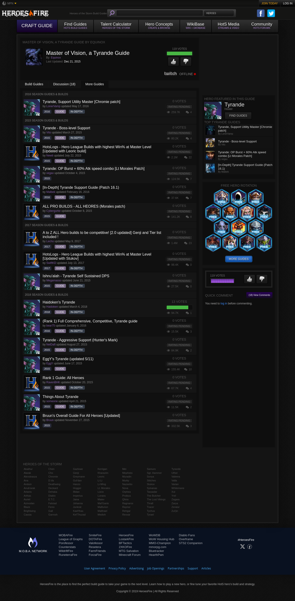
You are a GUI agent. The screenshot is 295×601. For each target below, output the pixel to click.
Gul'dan (77, 480)
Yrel (173, 495)
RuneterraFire (68, 555)
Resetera (95, 547)
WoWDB (154, 535)
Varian (175, 484)
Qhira (125, 499)
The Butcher (154, 495)
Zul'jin (174, 511)
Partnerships (176, 568)
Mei (124, 469)
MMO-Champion (160, 543)
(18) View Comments (259, 295)
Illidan (76, 491)
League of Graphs (71, 539)
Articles (206, 568)
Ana (26, 480)
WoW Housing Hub (161, 539)
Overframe (186, 539)
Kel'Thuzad (79, 514)
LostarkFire (126, 539)
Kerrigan (102, 469)
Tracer (150, 507)
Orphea (126, 491)
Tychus (151, 511)
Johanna (78, 503)
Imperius (78, 495)
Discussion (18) (64, 84)
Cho (50, 472)
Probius (126, 495)
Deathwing (54, 484)
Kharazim (103, 472)
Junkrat (77, 507)
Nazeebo (127, 484)
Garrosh (53, 514)
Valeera (175, 476)
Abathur (28, 469)
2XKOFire (125, 547)
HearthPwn (156, 555)
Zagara (175, 499)
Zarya (174, 503)
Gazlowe (78, 469)
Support (193, 568)
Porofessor (66, 543)
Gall (50, 511)
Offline (180, 74)
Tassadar (152, 491)
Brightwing (29, 511)
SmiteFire (95, 535)
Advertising (136, 568)
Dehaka (52, 491)
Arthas (27, 495)
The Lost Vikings (156, 499)
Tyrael (150, 514)
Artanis (28, 491)
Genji (76, 472)
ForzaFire (95, 555)
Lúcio (101, 491)
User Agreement (94, 568)
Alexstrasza (30, 476)
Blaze (27, 507)
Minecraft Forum (130, 555)
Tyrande (176, 469)
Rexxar (126, 514)
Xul (173, 491)
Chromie (53, 476)
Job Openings (155, 568)
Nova (125, 488)
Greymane (79, 476)
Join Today (270, 3)
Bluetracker (156, 551)
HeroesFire (126, 535)
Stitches (151, 480)
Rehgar (126, 511)
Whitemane (177, 488)
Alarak (27, 472)
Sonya (150, 476)
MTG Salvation (129, 551)
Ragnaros (127, 503)
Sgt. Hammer (154, 472)
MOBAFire (66, 535)
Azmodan (29, 503)
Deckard (53, 488)
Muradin (126, 476)
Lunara (102, 495)
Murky (125, 480)
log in (224, 303)
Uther (174, 472)
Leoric (101, 476)
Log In (287, 3)
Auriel (27, 499)
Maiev (101, 499)
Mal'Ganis (103, 503)
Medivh (102, 514)
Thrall (150, 503)
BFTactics (125, 543)
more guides (238, 259)
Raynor (126, 507)
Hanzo (76, 484)
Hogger (77, 488)
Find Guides (238, 115)
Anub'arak (29, 488)
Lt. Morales (104, 488)
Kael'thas (78, 511)
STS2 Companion (191, 543)
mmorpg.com (157, 547)
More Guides (95, 84)
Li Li (100, 480)
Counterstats (67, 547)
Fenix (51, 507)
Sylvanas (152, 488)
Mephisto (127, 472)
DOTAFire (95, 539)
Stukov (151, 484)
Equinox (56, 57)
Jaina (76, 499)
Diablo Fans (187, 535)
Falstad (52, 503)
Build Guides (34, 84)
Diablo (52, 495)
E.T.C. (51, 499)
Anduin (28, 484)
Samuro (151, 469)
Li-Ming (102, 484)
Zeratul (175, 507)
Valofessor (96, 543)
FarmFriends (97, 551)
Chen (51, 469)
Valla (174, 480)
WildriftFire (66, 551)
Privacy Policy (117, 568)
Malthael (102, 511)
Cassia (28, 514)
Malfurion (103, 507)
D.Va (51, 480)
